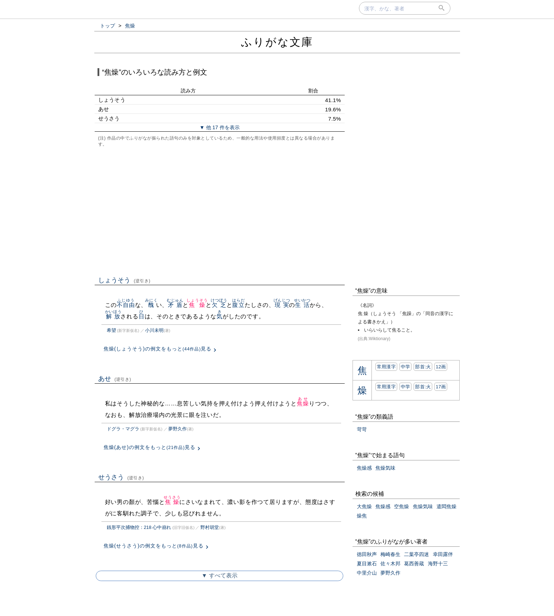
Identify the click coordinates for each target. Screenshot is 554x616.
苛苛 (362, 429)
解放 (113, 316)
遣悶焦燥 (446, 506)
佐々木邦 (390, 563)
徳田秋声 (367, 554)
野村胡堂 (209, 527)
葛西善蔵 (414, 563)
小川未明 (154, 330)
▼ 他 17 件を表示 (219, 127)
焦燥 (197, 305)
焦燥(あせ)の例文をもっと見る (150, 447)
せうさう (121, 477)
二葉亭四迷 (416, 554)
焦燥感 (364, 468)
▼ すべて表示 (219, 575)
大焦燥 (364, 506)
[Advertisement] (220, 211)
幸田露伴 (443, 554)
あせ (114, 378)
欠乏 (219, 305)
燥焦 (362, 516)
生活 (302, 305)
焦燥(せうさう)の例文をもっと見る (154, 546)
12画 (441, 366)
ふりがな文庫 (277, 42)
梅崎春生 (390, 554)
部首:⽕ (423, 366)
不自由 (126, 305)
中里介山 (367, 573)
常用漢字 (386, 366)
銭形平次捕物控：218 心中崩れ (139, 527)
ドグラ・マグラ (123, 428)
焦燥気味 (385, 468)
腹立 (238, 305)
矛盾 (175, 305)
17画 (441, 386)
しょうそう (124, 280)
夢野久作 (177, 428)
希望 (111, 330)
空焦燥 (401, 506)
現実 (282, 305)
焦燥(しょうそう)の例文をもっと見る (158, 349)
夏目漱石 (367, 563)
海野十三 (438, 563)
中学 (405, 366)
